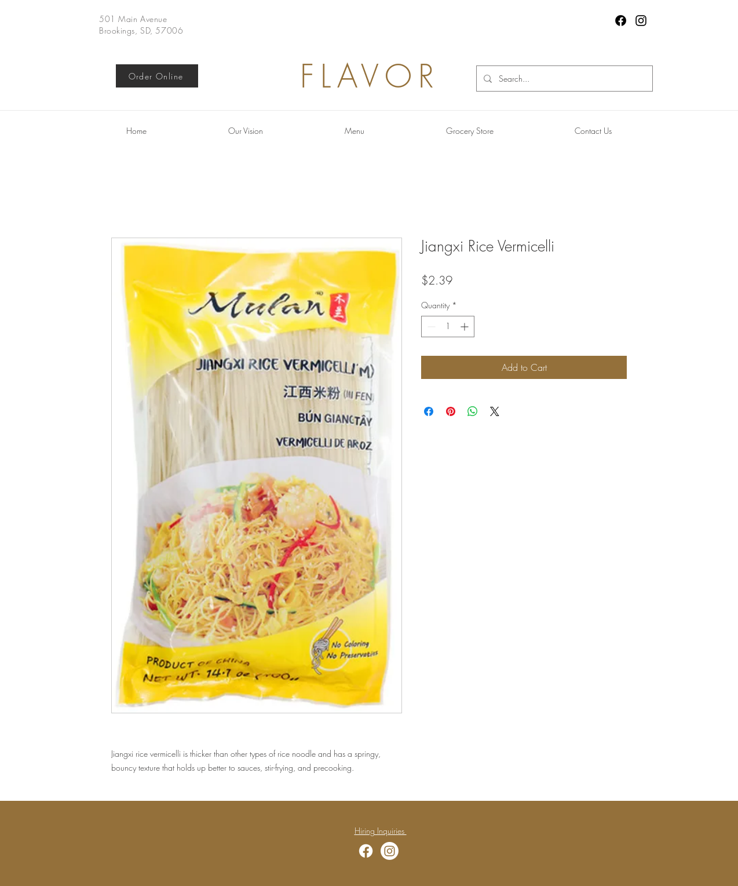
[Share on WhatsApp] (473, 411)
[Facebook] (620, 20)
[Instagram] (641, 20)
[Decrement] (430, 326)
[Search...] (563, 78)
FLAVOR (370, 76)
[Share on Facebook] (429, 411)
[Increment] (465, 326)
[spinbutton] (447, 326)
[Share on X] (495, 411)
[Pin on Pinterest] (451, 411)
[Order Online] (157, 75)
